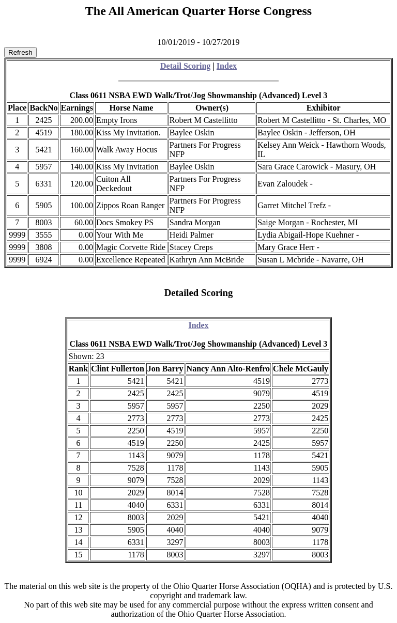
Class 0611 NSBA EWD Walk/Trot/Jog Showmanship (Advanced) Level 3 (199, 95)
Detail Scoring (185, 65)
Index (227, 65)
